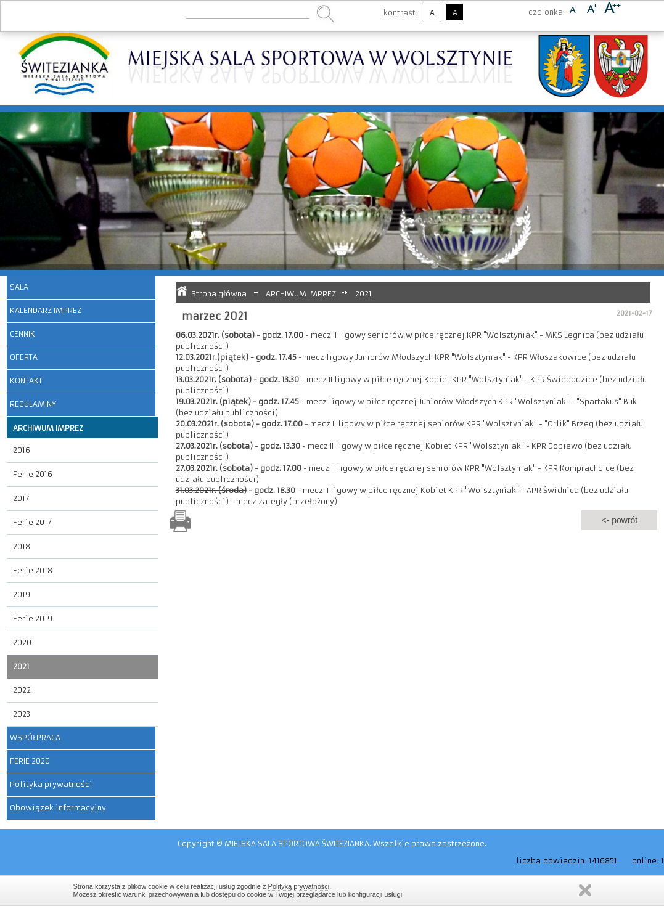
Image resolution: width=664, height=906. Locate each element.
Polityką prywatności (299, 886)
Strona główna (219, 293)
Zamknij (585, 890)
